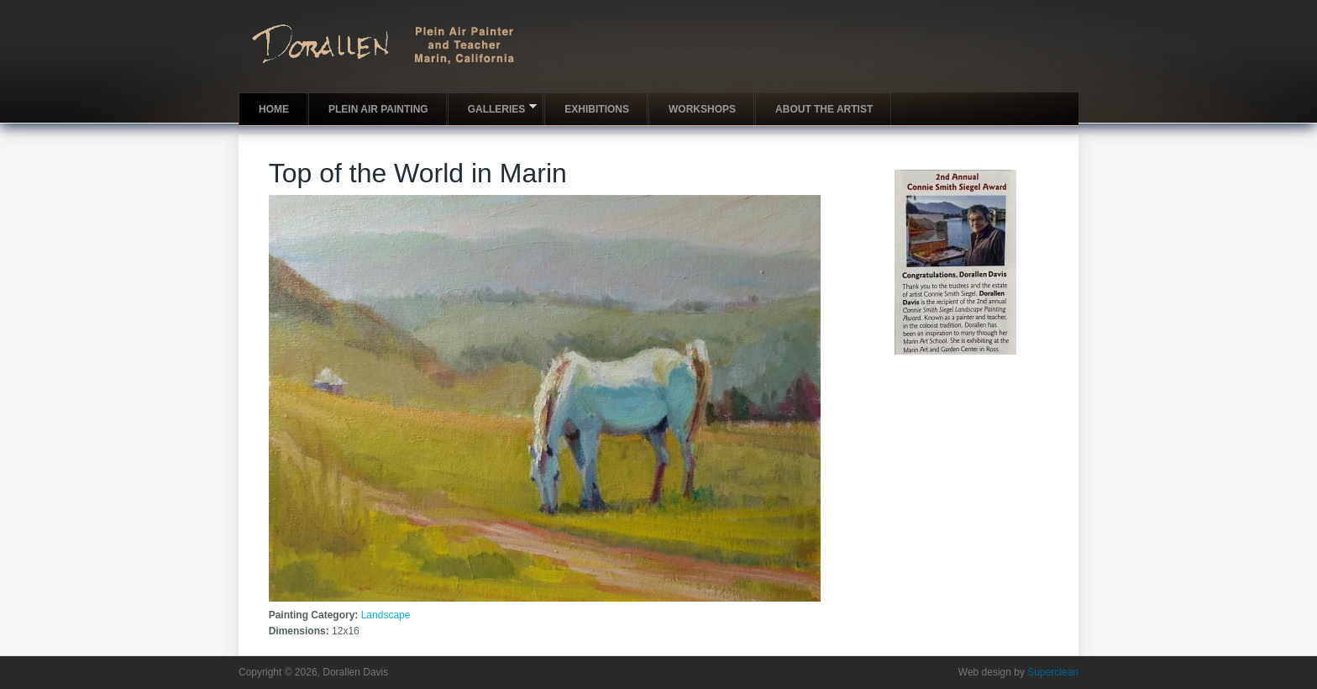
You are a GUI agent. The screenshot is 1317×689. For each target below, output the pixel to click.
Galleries (493, 108)
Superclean (1052, 672)
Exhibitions (596, 109)
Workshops (702, 109)
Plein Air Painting (378, 109)
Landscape (386, 615)
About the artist (824, 109)
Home (274, 109)
